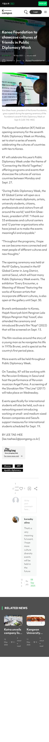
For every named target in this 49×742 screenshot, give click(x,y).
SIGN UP (42, 3)
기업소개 (8, 3)
